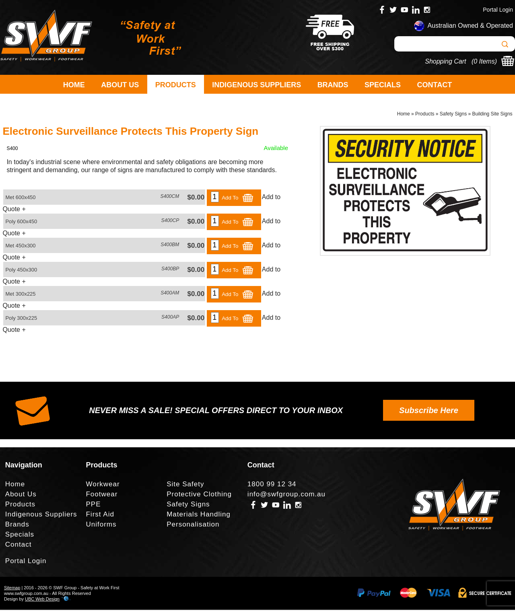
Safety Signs (453, 115)
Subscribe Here (428, 411)
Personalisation (193, 525)
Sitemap (12, 588)
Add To (238, 198)
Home (74, 85)
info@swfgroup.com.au (286, 495)
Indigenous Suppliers (256, 85)
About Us (120, 85)
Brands (332, 85)
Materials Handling (199, 515)
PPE (93, 505)
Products (175, 85)
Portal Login (498, 9)
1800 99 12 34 (272, 485)
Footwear (101, 495)
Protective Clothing (199, 495)
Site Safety (185, 485)
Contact (434, 85)
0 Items (484, 61)
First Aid (100, 515)
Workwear (102, 485)
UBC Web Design (42, 600)
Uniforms (101, 525)
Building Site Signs (492, 115)
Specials (383, 85)
